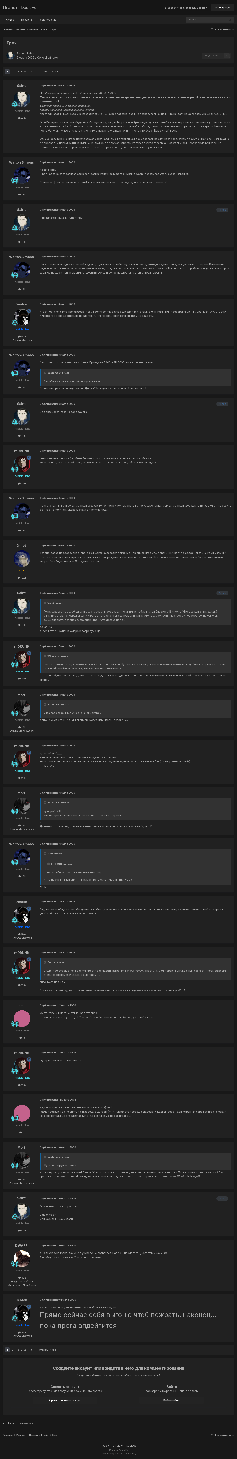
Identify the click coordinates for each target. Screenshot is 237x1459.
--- (21, 1005)
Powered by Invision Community (118, 1453)
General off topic (47, 57)
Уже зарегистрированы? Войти (186, 7)
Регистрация (222, 7)
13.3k (22, 577)
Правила (26, 19)
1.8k (22, 194)
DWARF (21, 1245)
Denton (21, 304)
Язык (105, 1445)
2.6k (22, 483)
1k (22, 1037)
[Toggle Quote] (45, 372)
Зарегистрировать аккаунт (65, 1400)
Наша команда (47, 19)
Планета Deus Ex (19, 7)
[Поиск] (196, 19)
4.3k (22, 118)
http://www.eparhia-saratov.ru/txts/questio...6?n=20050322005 (78, 93)
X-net (21, 546)
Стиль (118, 1445)
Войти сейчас (171, 1400)
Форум (10, 21)
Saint (30, 53)
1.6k (22, 727)
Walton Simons (21, 162)
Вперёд (22, 71)
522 (22, 1277)
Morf (21, 695)
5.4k (22, 336)
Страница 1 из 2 (48, 71)
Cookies (131, 1445)
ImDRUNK (21, 451)
